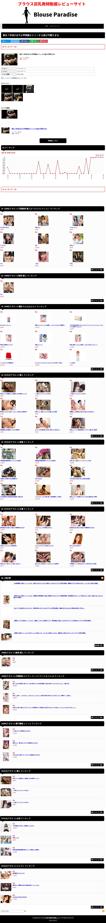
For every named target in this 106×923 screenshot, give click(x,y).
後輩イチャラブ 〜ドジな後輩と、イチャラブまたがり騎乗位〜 (50, 325)
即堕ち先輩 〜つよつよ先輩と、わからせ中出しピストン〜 (84, 344)
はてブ (6, 41)
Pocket (43, 41)
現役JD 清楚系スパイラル (6, 344)
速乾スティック (38, 344)
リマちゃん (3, 245)
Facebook (15, 41)
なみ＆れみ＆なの (4, 227)
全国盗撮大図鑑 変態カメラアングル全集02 (10, 460)
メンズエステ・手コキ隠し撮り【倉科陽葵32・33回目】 (48, 496)
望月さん (72, 245)
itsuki (71, 263)
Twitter (24, 41)
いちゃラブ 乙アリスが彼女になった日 (44, 545)
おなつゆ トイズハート (5, 325)
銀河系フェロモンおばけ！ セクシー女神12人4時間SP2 (13, 411)
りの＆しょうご (73, 227)
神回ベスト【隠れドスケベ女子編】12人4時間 (46, 411)
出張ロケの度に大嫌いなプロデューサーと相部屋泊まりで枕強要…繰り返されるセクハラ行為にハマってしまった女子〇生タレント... (44, 707)
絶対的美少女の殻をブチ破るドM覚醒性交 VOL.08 (12, 527)
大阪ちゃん (37, 227)
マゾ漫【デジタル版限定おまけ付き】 (22, 731)
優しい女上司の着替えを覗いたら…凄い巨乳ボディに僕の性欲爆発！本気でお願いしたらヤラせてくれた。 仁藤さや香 (41, 683)
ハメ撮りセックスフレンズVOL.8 (78, 393)
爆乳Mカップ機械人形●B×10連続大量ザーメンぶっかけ (26, 885)
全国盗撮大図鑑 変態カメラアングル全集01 (45, 460)
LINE (33, 41)
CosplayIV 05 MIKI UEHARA (20, 897)
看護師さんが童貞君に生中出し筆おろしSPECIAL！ (82, 411)
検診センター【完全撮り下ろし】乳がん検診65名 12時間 (83, 496)
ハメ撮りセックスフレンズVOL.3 (43, 393)
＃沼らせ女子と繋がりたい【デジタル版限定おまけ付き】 (26, 755)
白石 (36, 245)
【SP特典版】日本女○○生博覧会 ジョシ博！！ (24, 825)
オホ (1, 263)
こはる (36, 263)
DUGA (27, 57)
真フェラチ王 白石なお (75, 545)
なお (1, 294)
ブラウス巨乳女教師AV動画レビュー (51, 918)
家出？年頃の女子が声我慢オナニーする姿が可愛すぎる (29, 129)
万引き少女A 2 (38, 478)
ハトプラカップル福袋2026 (6, 362)
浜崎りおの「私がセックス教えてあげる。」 (11, 563)
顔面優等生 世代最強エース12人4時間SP (10, 429)
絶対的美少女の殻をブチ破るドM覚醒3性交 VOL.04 (82, 527)
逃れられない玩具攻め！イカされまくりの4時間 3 (47, 563)
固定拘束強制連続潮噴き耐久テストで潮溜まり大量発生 (26, 849)
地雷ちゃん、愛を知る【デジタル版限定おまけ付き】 (25, 743)
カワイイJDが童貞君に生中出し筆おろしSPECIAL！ (47, 429)
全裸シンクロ (16, 837)
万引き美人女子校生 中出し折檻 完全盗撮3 (80, 478)
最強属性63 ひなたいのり (19, 873)
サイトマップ (54, 26)
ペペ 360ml (72, 362)
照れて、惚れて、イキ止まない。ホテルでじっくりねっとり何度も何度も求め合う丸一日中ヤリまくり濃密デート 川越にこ (42, 695)
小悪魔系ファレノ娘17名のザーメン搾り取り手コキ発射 (83, 563)
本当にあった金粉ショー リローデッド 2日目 (80, 460)
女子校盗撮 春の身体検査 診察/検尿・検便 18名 (11, 496)
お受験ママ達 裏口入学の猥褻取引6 (8, 478)
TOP (46, 26)
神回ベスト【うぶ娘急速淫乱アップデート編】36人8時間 (83, 429)
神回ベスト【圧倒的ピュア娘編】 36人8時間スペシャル (13, 393)
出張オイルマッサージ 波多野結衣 (8, 545)
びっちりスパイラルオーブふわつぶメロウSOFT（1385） (49, 362)
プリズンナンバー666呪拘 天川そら (43, 527)
